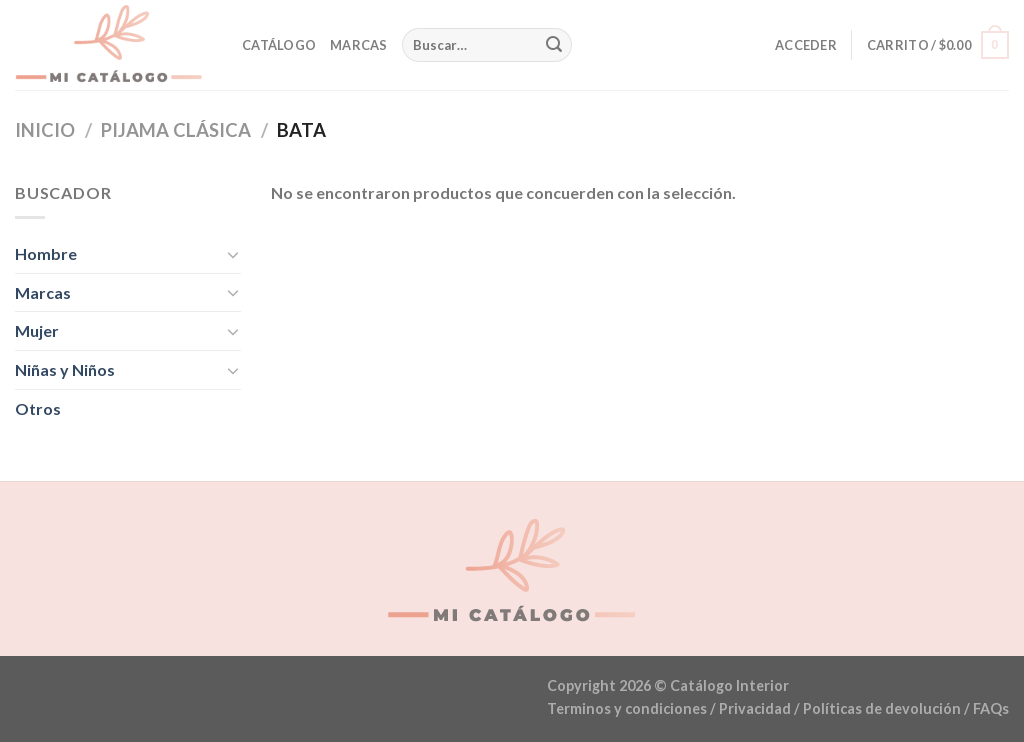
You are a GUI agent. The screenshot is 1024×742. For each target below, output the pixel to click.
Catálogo (279, 45)
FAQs (991, 708)
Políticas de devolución (882, 708)
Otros (38, 408)
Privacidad (755, 708)
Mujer (37, 330)
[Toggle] (233, 254)
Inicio (45, 130)
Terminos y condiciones (627, 708)
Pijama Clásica (176, 130)
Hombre (46, 253)
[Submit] (554, 45)
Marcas (359, 45)
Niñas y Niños (65, 369)
